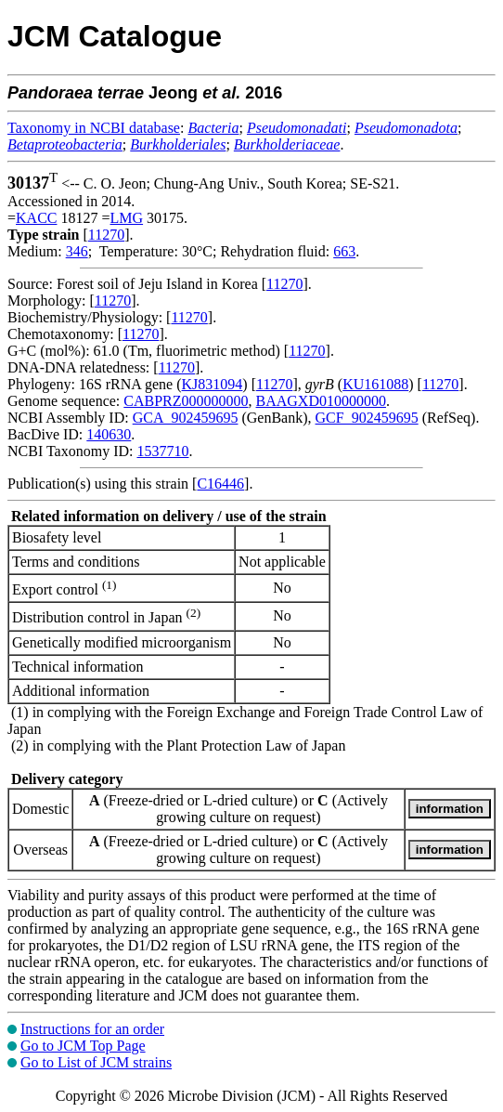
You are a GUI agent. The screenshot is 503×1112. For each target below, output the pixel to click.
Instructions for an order (92, 1029)
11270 (106, 234)
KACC (36, 218)
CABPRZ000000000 (185, 401)
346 (77, 251)
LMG (127, 218)
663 (344, 251)
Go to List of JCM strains (96, 1062)
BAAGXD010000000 (321, 401)
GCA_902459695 (186, 417)
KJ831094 (212, 384)
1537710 (162, 451)
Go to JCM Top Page (83, 1045)
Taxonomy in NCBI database (93, 128)
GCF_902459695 (367, 417)
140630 (108, 434)
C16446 (220, 483)
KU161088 (375, 384)
